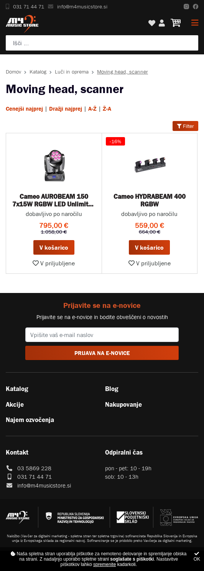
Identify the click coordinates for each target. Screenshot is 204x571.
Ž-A (107, 108)
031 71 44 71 (25, 6)
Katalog (38, 72)
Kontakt (17, 452)
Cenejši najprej (24, 108)
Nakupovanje (123, 404)
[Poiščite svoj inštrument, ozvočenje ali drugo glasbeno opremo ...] (102, 43)
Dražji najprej (65, 108)
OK (197, 556)
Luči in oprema (72, 72)
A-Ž (92, 108)
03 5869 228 (34, 468)
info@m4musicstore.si (77, 6)
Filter (185, 126)
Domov (13, 72)
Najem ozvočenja (30, 420)
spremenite (104, 564)
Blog (111, 389)
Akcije (15, 404)
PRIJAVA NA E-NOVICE (102, 353)
